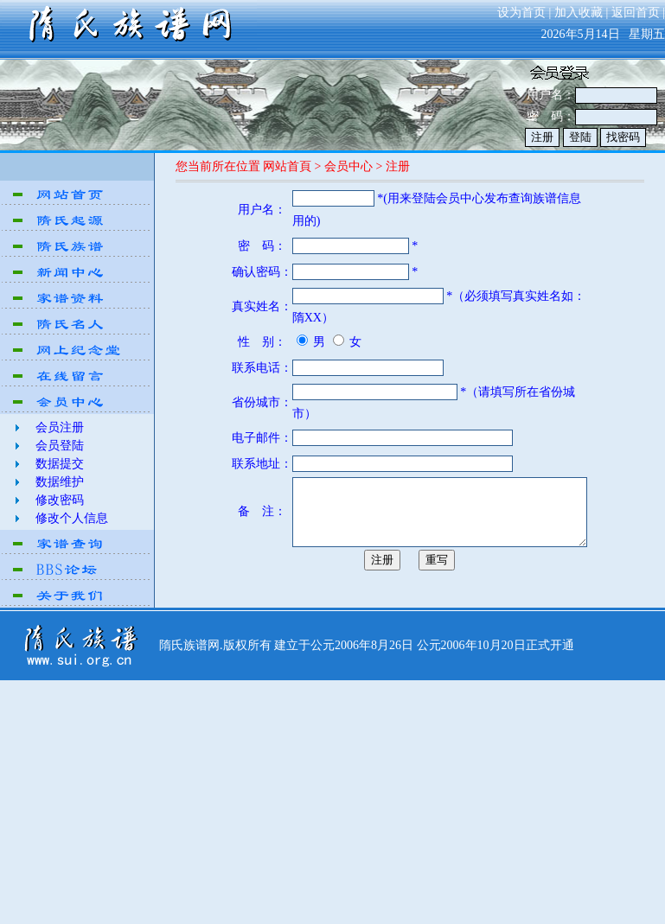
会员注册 (59, 427)
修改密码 (59, 500)
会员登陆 (59, 445)
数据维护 (59, 481)
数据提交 (59, 463)
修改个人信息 (71, 518)
